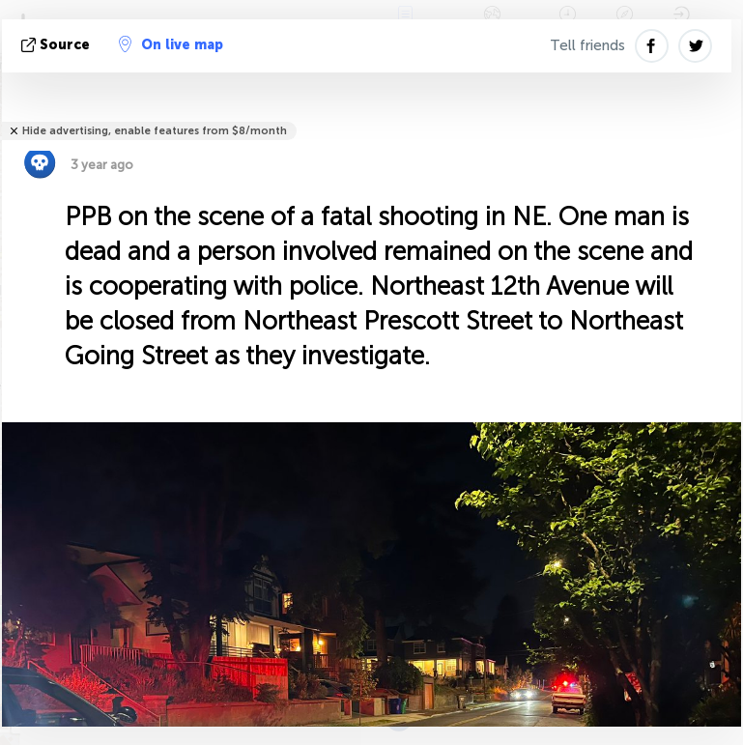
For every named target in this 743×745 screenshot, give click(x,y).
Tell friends (587, 45)
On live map (171, 44)
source (57, 45)
